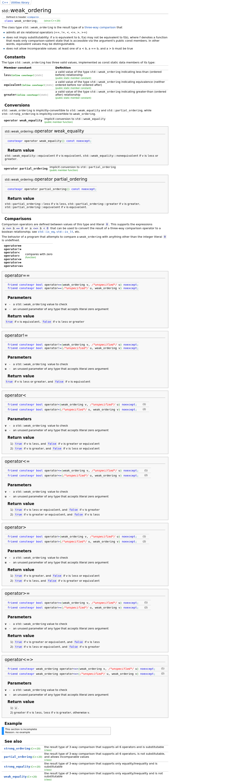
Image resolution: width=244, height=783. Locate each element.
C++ (5, 2)
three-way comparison (100, 27)
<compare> (33, 17)
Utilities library (20, 2)
